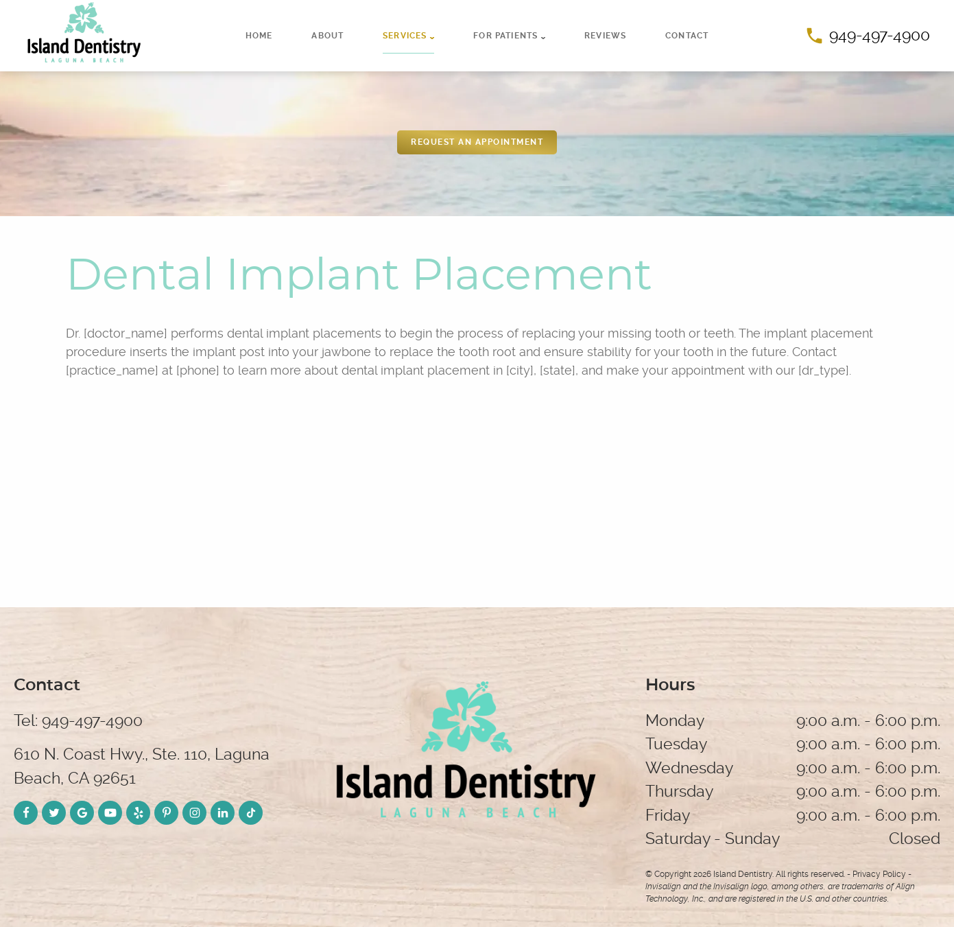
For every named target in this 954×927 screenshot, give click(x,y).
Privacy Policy (879, 874)
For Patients (505, 35)
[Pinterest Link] (166, 813)
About (327, 35)
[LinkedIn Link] (223, 813)
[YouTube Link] (110, 813)
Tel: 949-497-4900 (78, 721)
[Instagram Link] (194, 813)
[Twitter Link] (54, 813)
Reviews (605, 35)
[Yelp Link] (138, 813)
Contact (686, 35)
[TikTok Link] (251, 813)
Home (259, 35)
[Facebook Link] (26, 813)
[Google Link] (82, 813)
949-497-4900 (868, 35)
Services (405, 35)
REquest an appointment (477, 142)
